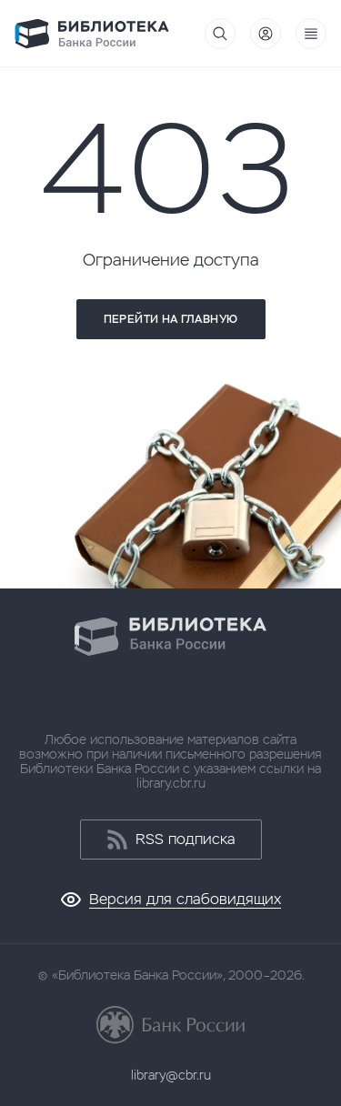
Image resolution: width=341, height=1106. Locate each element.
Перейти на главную (170, 319)
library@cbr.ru (171, 1075)
